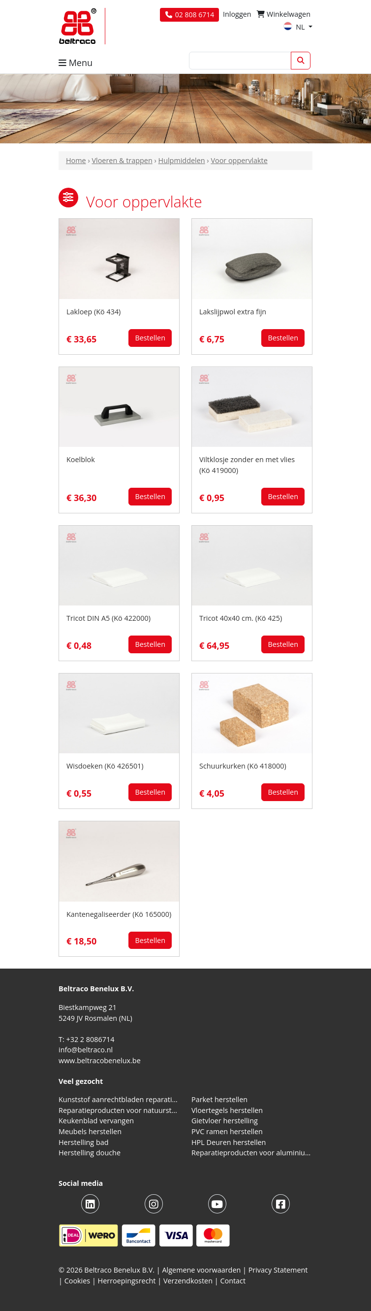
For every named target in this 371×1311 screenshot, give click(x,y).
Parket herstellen (219, 1099)
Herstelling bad (84, 1142)
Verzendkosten (188, 1280)
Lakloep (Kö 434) (93, 311)
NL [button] (295, 27)
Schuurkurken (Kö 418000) (242, 766)
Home (76, 160)
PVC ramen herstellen (227, 1131)
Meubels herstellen (90, 1131)
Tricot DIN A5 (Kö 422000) (108, 618)
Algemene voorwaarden (201, 1270)
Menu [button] (76, 62)
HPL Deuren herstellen (228, 1142)
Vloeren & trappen (122, 160)
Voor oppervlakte (239, 160)
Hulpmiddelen (181, 160)
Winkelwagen (283, 14)
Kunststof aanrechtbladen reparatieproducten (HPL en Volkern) (119, 1099)
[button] (68, 197)
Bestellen (150, 337)
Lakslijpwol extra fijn (232, 311)
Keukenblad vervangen (96, 1120)
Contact (233, 1280)
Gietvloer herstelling (224, 1120)
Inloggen (237, 14)
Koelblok (80, 459)
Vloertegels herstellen (227, 1110)
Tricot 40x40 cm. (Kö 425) (240, 618)
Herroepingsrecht (128, 1280)
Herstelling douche (90, 1152)
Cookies (77, 1280)
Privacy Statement (278, 1270)
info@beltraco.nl (86, 1049)
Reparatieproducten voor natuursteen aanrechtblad (119, 1110)
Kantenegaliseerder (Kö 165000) (118, 914)
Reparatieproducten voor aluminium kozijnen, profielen (251, 1152)
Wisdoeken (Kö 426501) (105, 766)
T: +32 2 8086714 (86, 1039)
